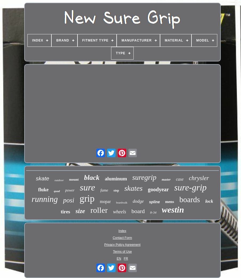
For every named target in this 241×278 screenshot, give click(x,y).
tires (65, 211)
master (166, 179)
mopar (105, 201)
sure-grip (190, 187)
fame (104, 190)
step (116, 190)
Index (122, 231)
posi (68, 200)
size (80, 211)
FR (126, 258)
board (138, 211)
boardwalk (121, 202)
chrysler (199, 178)
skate (42, 178)
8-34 (153, 212)
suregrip (144, 177)
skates (133, 188)
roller (99, 210)
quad (57, 191)
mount (74, 179)
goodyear (158, 189)
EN (119, 258)
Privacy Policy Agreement (122, 245)
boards (189, 199)
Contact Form (122, 238)
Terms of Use (122, 252)
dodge (138, 201)
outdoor (59, 180)
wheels (119, 211)
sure (87, 187)
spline (154, 202)
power (70, 190)
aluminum (116, 178)
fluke (43, 189)
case (179, 179)
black (92, 177)
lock (209, 201)
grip (87, 198)
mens (169, 202)
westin (173, 209)
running (45, 199)
